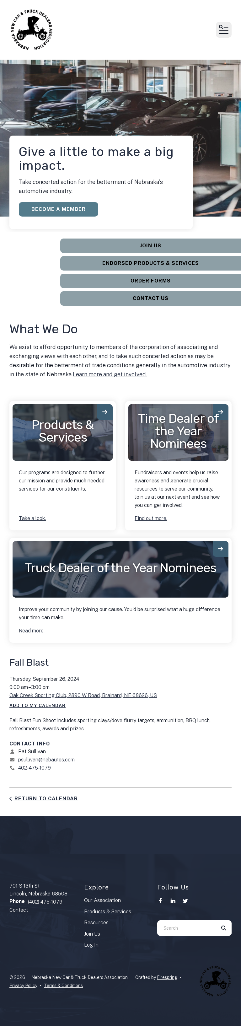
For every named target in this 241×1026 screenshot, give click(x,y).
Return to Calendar (46, 799)
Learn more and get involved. (110, 374)
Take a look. (32, 518)
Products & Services (63, 431)
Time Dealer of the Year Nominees (178, 431)
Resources (96, 923)
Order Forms (151, 281)
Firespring (167, 977)
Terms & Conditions (63, 985)
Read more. (32, 631)
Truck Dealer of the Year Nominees (120, 568)
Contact (18, 910)
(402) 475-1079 (45, 902)
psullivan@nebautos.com (46, 760)
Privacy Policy (23, 985)
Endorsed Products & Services (150, 263)
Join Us (150, 246)
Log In (91, 945)
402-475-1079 (34, 768)
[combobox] (186, 928)
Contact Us (151, 298)
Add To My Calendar (37, 705)
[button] (224, 30)
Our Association (102, 900)
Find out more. (151, 518)
